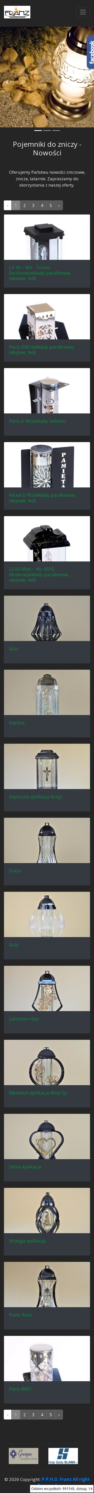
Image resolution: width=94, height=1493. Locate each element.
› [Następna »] (59, 205)
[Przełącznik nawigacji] (83, 12)
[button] (7, 82)
